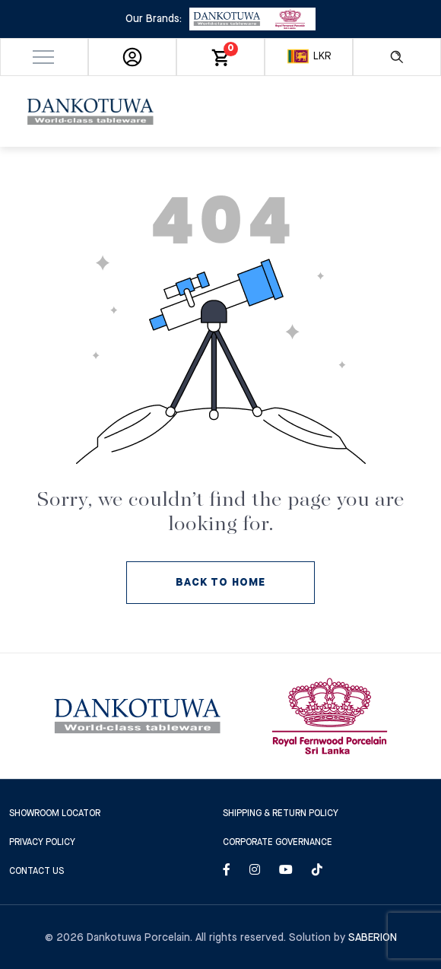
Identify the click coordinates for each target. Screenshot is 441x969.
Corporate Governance (277, 842)
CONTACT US (36, 871)
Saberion (372, 938)
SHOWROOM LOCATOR (54, 813)
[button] (44, 57)
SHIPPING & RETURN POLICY (280, 813)
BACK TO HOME (220, 583)
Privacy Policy (42, 842)
